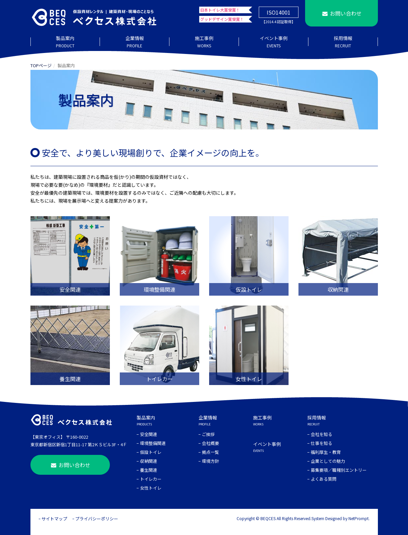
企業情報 (134, 42)
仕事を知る (321, 443)
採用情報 (343, 42)
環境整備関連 (153, 443)
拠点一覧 (210, 452)
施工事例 (204, 42)
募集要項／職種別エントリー (339, 470)
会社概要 (210, 443)
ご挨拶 (208, 434)
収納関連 (148, 461)
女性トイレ (150, 488)
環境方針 (210, 461)
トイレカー (150, 479)
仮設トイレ (150, 452)
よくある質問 (324, 479)
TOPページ (41, 65)
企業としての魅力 (328, 461)
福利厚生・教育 (326, 452)
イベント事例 (273, 42)
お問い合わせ (341, 13)
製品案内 (65, 42)
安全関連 (148, 434)
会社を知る (321, 434)
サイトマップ (54, 518)
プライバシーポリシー (96, 518)
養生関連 (148, 470)
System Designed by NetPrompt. (340, 518)
